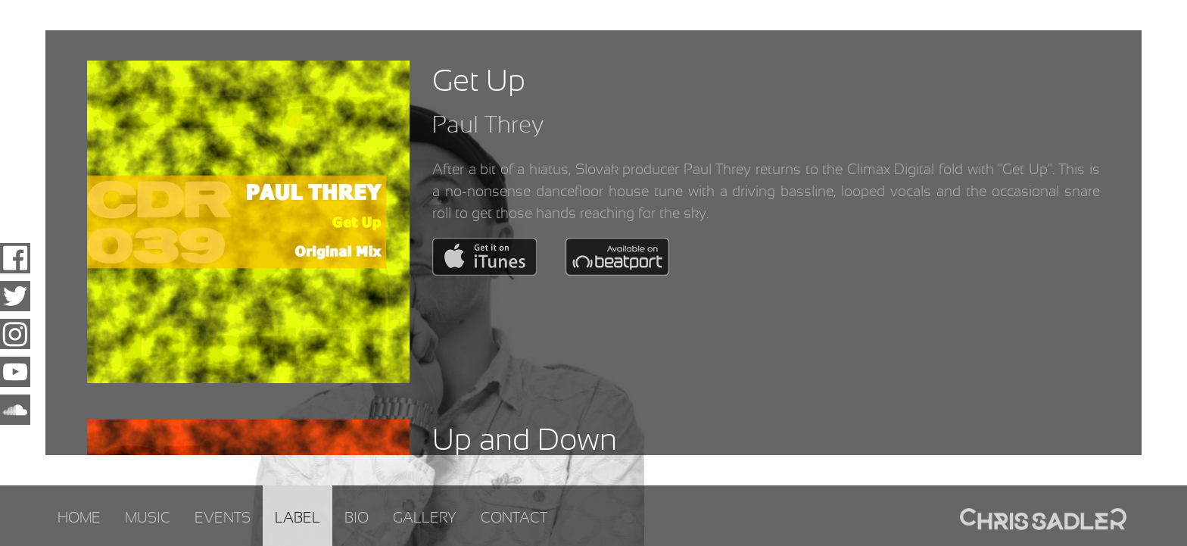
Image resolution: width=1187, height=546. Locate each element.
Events (223, 518)
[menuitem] (79, 515)
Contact (514, 518)
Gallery (424, 518)
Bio (356, 518)
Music (147, 518)
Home (79, 518)
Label (297, 518)
